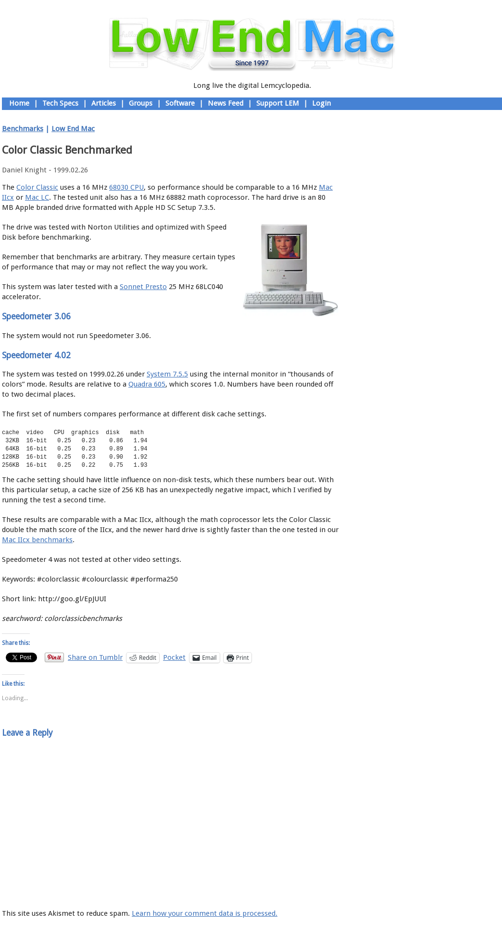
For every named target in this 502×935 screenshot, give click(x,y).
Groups (140, 103)
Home (19, 103)
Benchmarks (22, 128)
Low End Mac (73, 128)
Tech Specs (60, 103)
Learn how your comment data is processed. (204, 913)
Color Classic (37, 187)
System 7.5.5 (167, 374)
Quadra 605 (146, 384)
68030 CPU (126, 187)
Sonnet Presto (143, 286)
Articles (103, 103)
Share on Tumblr (95, 657)
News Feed (225, 103)
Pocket (174, 657)
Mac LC (37, 197)
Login (321, 103)
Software (180, 103)
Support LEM (277, 103)
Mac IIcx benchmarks (37, 539)
